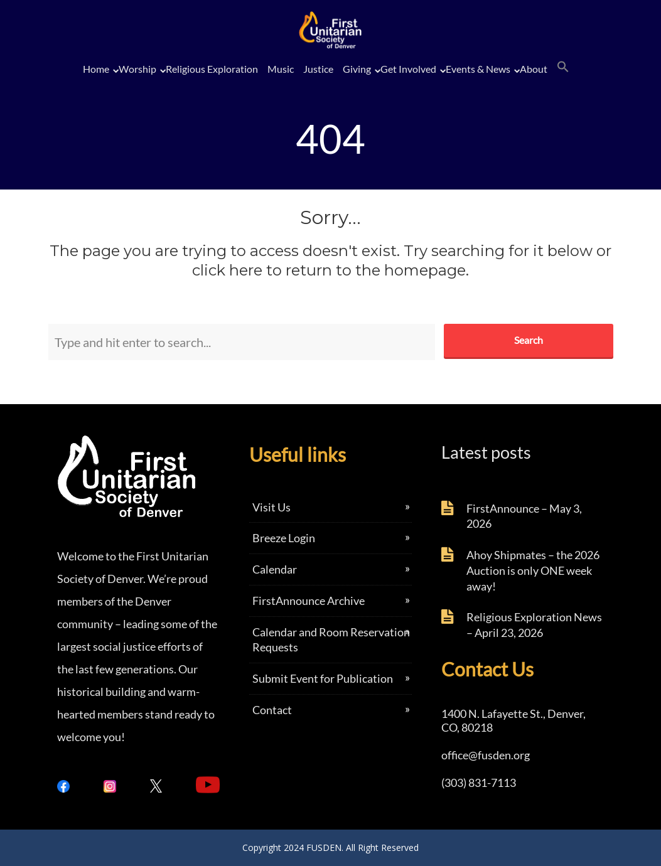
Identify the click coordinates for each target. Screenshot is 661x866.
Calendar (274, 569)
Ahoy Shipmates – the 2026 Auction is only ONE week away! (532, 570)
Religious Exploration (212, 69)
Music (280, 69)
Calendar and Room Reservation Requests (331, 640)
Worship (137, 69)
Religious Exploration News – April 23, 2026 (534, 624)
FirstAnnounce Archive (308, 600)
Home (96, 69)
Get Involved (408, 69)
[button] (563, 67)
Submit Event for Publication (322, 678)
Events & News (478, 69)
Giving (357, 69)
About (533, 69)
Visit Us (271, 507)
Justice (318, 69)
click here (227, 270)
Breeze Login (283, 538)
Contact (272, 710)
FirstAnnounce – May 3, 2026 (524, 516)
